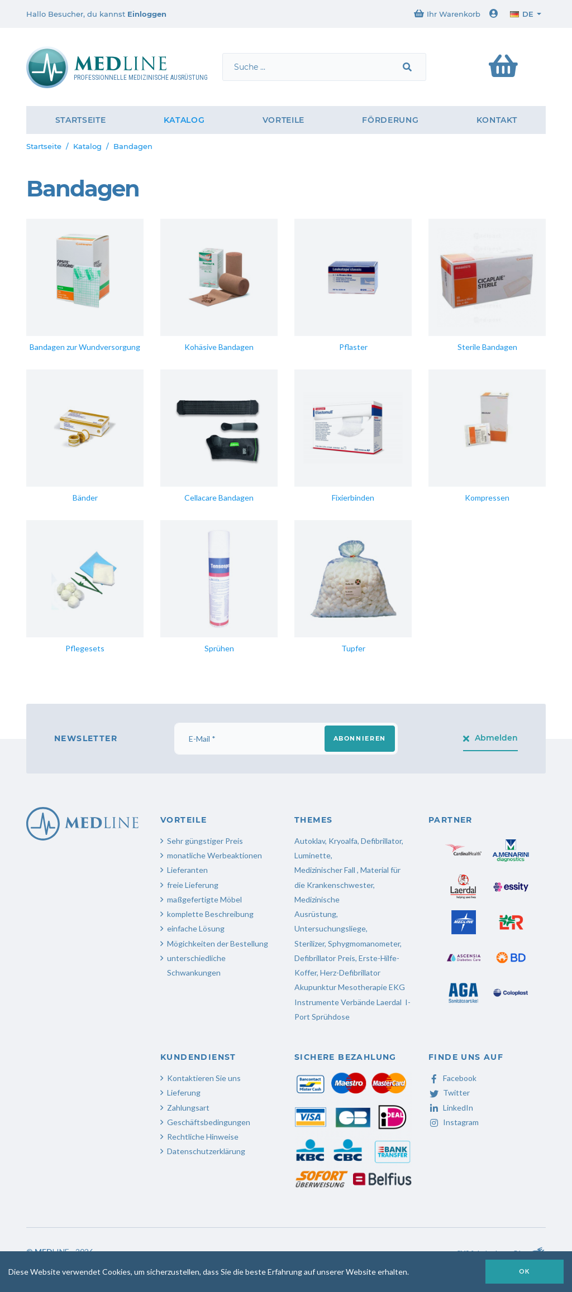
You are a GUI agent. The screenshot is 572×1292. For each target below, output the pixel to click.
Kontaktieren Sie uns (204, 1078)
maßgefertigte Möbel (204, 899)
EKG (397, 987)
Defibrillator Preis (324, 958)
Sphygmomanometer (364, 943)
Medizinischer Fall (325, 870)
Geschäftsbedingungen (208, 1122)
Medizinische (317, 899)
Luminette (312, 855)
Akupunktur (315, 987)
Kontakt (496, 120)
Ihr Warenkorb (447, 13)
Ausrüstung (315, 914)
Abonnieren (360, 738)
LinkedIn (450, 1107)
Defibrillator (381, 841)
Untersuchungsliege (330, 928)
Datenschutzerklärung (206, 1151)
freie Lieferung (192, 885)
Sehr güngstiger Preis (205, 841)
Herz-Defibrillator (350, 972)
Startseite (80, 120)
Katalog (184, 120)
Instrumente (316, 1002)
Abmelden (490, 738)
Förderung (390, 120)
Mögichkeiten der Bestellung (217, 943)
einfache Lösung (196, 928)
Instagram (453, 1122)
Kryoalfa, (343, 841)
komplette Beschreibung (210, 914)
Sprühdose (331, 1016)
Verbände (358, 1002)
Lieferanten (187, 870)
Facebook (452, 1078)
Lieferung (184, 1092)
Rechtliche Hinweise (203, 1136)
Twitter (449, 1092)
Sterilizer (309, 943)
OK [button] (524, 1271)
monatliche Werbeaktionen (214, 855)
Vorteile (284, 120)
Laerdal (389, 1002)
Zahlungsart (188, 1107)
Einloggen (146, 13)
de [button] (521, 13)
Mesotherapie (362, 987)
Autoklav (309, 841)
